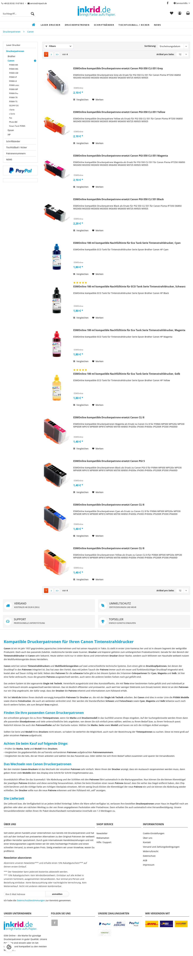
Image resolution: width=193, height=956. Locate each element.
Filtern (51, 46)
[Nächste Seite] (51, 54)
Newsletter (102, 833)
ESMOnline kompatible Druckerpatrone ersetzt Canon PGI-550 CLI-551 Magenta (120, 155)
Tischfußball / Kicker (16, 147)
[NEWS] (157, 24)
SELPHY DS (14, 105)
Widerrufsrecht (150, 851)
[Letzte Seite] (57, 54)
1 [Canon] (46, 54)
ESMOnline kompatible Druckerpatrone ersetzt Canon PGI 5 (109, 461)
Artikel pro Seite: (165, 54)
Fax (10, 118)
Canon (11, 60)
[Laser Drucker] (50, 24)
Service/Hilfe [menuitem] (181, 3)
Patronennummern (16, 153)
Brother (11, 56)
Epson (11, 130)
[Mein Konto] (179, 14)
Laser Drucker (13, 45)
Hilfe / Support (103, 842)
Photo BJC (13, 122)
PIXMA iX (13, 81)
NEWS (9, 159)
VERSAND (49, 606)
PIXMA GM (13, 73)
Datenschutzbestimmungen (31, 900)
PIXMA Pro (13, 93)
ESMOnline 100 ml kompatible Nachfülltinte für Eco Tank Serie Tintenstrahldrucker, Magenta (129, 330)
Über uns (147, 837)
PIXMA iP (13, 77)
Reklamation (102, 837)
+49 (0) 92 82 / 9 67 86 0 (13, 3)
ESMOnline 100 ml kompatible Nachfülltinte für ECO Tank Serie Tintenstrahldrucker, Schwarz (129, 286)
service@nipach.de (37, 3)
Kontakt (147, 842)
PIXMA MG (13, 69)
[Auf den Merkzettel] (97, 99)
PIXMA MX (13, 65)
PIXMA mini (14, 85)
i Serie (11, 109)
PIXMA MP (13, 89)
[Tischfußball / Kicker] (134, 24)
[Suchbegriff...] (19, 14)
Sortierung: (150, 46)
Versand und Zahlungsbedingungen (161, 846)
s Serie (12, 113)
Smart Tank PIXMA (17, 126)
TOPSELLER (144, 621)
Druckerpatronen (15, 51)
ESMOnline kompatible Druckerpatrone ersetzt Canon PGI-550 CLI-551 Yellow (119, 112)
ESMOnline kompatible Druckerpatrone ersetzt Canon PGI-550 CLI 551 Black (118, 199)
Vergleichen (81, 99)
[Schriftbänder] (104, 24)
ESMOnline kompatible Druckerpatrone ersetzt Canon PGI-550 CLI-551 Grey (118, 68)
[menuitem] (19, 15)
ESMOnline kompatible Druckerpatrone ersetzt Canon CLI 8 (108, 417)
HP (9, 134)
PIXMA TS (13, 101)
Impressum (148, 864)
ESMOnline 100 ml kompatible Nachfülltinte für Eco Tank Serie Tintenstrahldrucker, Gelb (126, 373)
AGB (145, 860)
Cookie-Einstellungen (153, 833)
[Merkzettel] (171, 14)
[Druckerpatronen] (77, 24)
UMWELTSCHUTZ (144, 606)
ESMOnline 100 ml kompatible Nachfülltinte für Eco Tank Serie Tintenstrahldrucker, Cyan (127, 243)
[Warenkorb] (187, 14)
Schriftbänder (13, 141)
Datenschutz (149, 855)
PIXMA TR (13, 97)
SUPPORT (49, 621)
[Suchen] (32, 14)
